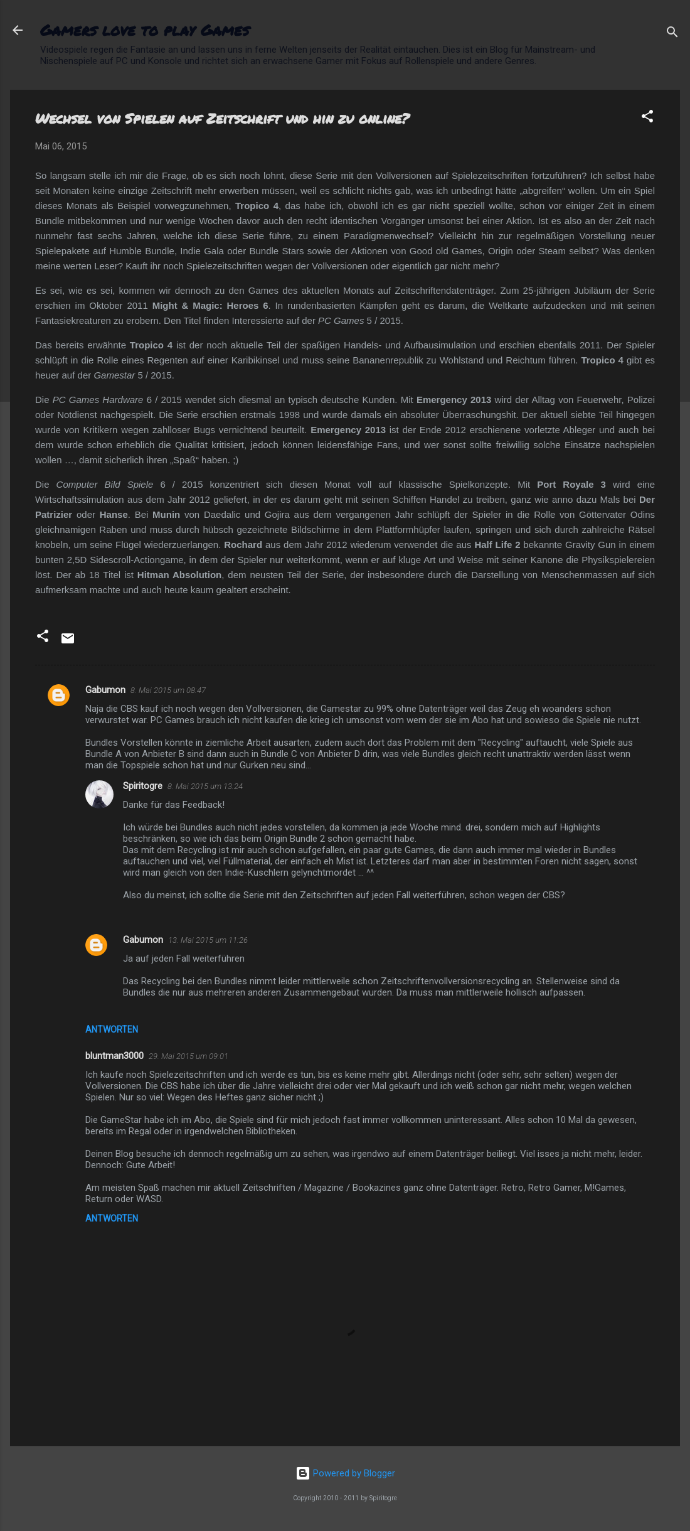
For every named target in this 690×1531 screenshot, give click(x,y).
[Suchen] (672, 34)
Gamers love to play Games (144, 30)
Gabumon (105, 690)
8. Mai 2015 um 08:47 (168, 690)
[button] (647, 118)
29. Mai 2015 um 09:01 (188, 1056)
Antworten (111, 1029)
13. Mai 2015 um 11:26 (208, 940)
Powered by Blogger (345, 1473)
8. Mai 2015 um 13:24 (205, 786)
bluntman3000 (114, 1055)
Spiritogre (142, 786)
